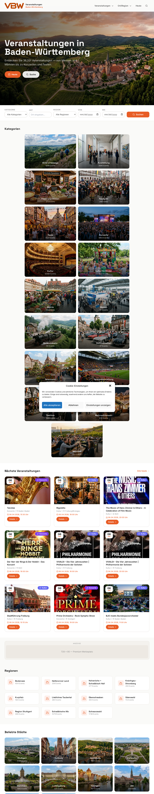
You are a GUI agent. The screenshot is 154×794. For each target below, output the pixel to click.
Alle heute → (143, 271)
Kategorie (10, 110)
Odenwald (84, 747)
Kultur (92, 280)
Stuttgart (70, 419)
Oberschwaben (86, 743)
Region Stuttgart (87, 751)
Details (13, 319)
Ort (31, 110)
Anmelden (101, 649)
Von (80, 110)
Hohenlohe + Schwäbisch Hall (93, 727)
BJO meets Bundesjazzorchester (122, 415)
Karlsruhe (9, 731)
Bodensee (84, 719)
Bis (103, 110)
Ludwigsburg (11, 739)
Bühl (115, 314)
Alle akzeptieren (52, 405)
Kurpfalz (83, 735)
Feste (44, 735)
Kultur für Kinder (49, 747)
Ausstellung (47, 723)
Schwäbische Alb (87, 755)
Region (56, 110)
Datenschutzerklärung (127, 731)
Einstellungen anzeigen (98, 405)
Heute (138, 5)
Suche (31, 74)
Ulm (6, 747)
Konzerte (42, 280)
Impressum (122, 727)
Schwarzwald (85, 759)
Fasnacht (46, 731)
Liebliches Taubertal (88, 739)
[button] (110, 386)
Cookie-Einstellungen (126, 735)
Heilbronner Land (87, 723)
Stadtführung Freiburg (18, 415)
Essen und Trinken (50, 727)
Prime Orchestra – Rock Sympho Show (75, 415)
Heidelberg (10, 727)
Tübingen (9, 743)
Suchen (137, 114)
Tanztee (11, 308)
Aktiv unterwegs (49, 719)
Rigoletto (60, 308)
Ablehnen (73, 405)
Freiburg (67, 368)
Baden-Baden (23, 311)
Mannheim (9, 735)
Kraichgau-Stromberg (89, 731)
